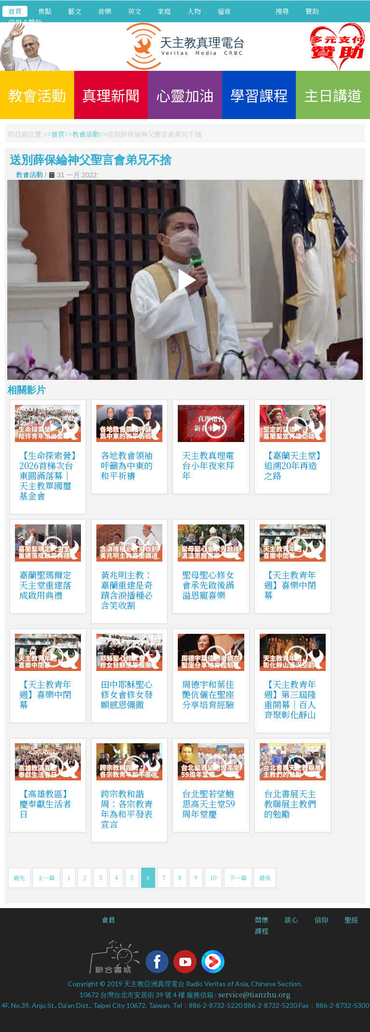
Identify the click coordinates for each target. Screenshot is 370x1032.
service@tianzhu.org (254, 994)
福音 (224, 11)
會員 (108, 920)
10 (213, 877)
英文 (134, 11)
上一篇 (46, 877)
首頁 (15, 11)
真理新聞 (111, 95)
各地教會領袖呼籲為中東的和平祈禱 (127, 465)
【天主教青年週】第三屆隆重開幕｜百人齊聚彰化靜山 (290, 699)
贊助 (312, 11)
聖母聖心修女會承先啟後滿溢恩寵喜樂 (208, 584)
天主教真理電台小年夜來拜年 (208, 465)
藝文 (74, 11)
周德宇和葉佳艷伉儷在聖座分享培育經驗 (208, 694)
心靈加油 (185, 95)
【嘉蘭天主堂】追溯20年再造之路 (292, 465)
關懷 (261, 920)
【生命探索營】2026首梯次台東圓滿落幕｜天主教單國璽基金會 (47, 475)
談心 (291, 920)
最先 (19, 877)
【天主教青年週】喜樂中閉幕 (290, 584)
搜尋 (282, 11)
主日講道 (333, 95)
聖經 (351, 920)
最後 (265, 877)
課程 (261, 931)
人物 (194, 11)
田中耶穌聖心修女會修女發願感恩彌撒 (127, 694)
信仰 (321, 920)
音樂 (104, 11)
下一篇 (238, 877)
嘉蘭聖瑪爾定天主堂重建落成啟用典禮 (45, 584)
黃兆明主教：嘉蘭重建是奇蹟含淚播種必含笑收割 (127, 589)
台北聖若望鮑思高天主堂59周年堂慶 (208, 803)
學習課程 (259, 95)
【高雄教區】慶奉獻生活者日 (45, 803)
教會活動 (37, 95)
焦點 (45, 11)
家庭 (164, 11)
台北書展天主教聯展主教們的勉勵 (290, 803)
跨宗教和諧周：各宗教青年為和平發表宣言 (127, 808)
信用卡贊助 (25, 22)
